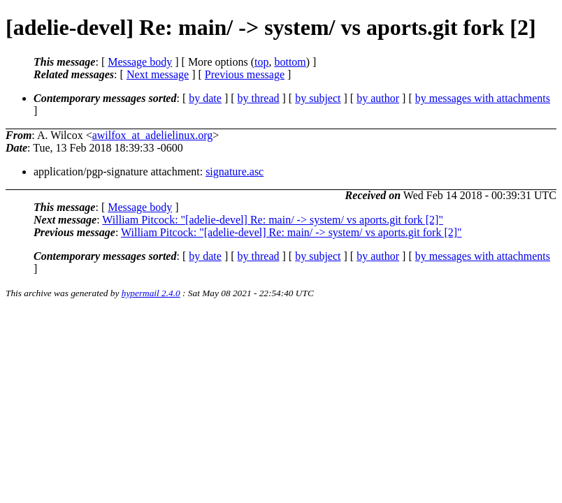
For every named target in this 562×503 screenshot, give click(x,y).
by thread (259, 98)
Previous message (244, 74)
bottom (289, 62)
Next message (158, 74)
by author (377, 98)
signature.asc (235, 171)
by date (205, 98)
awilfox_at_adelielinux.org (152, 135)
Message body (140, 62)
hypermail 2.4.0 (151, 293)
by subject (317, 98)
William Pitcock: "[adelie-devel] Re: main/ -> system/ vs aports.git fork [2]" (272, 220)
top (261, 62)
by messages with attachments (482, 98)
